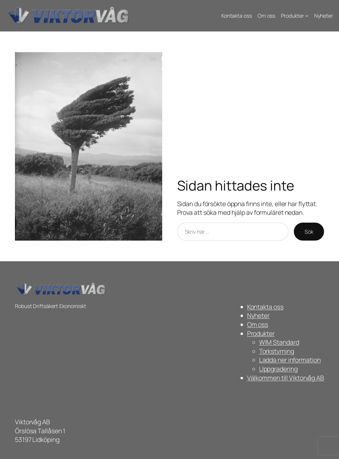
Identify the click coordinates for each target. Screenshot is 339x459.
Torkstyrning (276, 351)
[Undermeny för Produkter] (306, 15)
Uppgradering (278, 368)
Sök (309, 231)
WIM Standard (279, 342)
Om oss (257, 324)
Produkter (261, 333)
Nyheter (258, 315)
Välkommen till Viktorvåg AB (285, 377)
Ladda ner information (290, 359)
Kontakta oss (265, 306)
